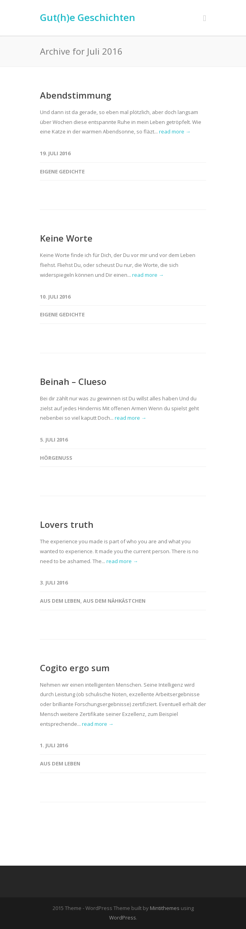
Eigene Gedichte (62, 171)
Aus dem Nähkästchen (114, 600)
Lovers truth (66, 524)
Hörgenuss (56, 457)
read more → (175, 131)
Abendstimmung (75, 95)
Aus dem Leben (60, 600)
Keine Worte (66, 238)
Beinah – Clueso (73, 381)
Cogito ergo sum (75, 668)
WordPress (122, 917)
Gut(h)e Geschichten (87, 17)
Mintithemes (165, 908)
